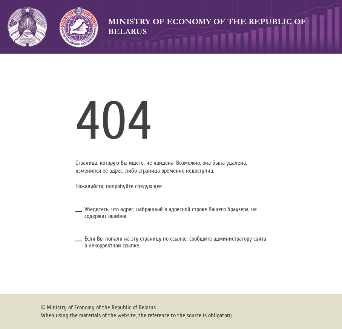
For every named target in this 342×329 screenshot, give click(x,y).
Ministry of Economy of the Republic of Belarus (207, 26)
